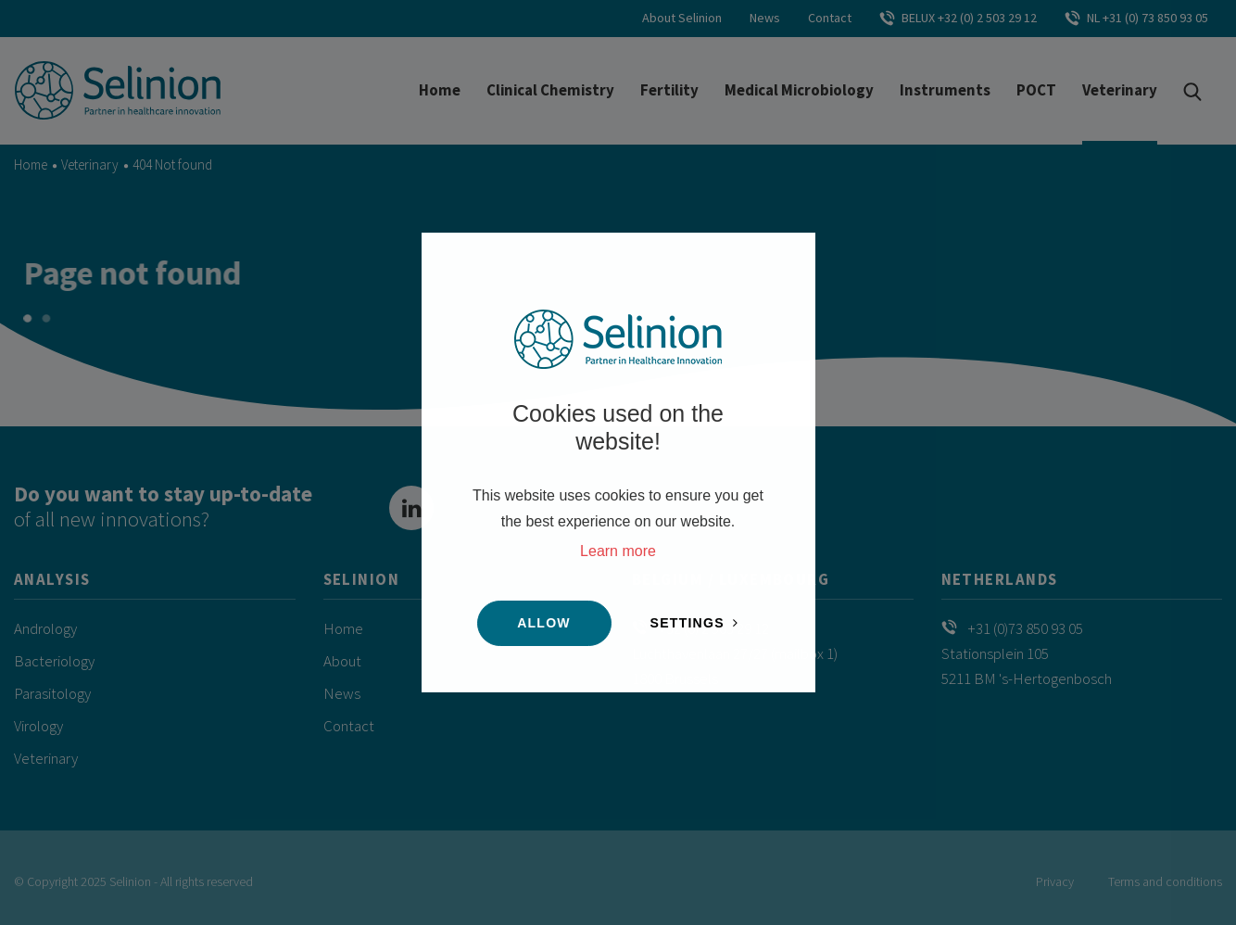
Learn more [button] (618, 551)
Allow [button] (544, 622)
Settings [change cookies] (687, 622)
